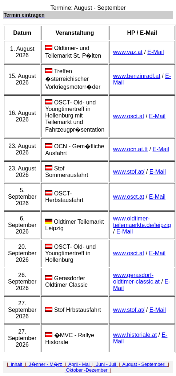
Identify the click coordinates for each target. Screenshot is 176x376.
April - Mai (79, 364)
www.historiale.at (135, 335)
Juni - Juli (106, 364)
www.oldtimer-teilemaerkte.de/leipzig (142, 221)
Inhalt (16, 364)
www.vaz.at (128, 52)
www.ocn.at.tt (130, 149)
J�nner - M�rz (45, 364)
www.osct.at (128, 116)
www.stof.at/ (128, 172)
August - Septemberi (144, 364)
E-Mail (155, 52)
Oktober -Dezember (87, 370)
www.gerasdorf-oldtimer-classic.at (136, 278)
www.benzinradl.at (136, 76)
